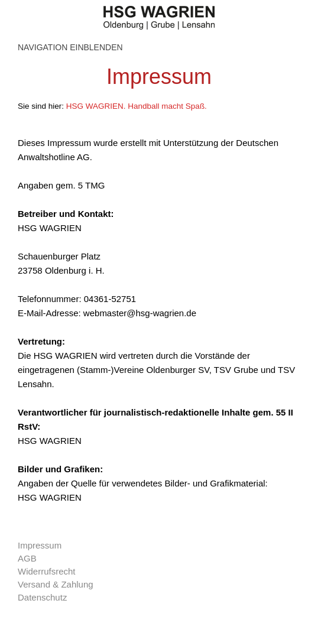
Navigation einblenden (70, 47)
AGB (27, 558)
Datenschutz (42, 597)
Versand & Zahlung (55, 584)
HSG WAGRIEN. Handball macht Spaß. (136, 106)
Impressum (39, 545)
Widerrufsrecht (47, 571)
